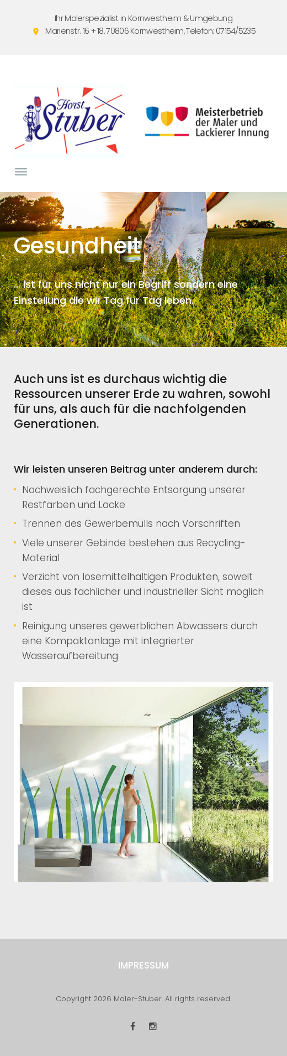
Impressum (143, 965)
